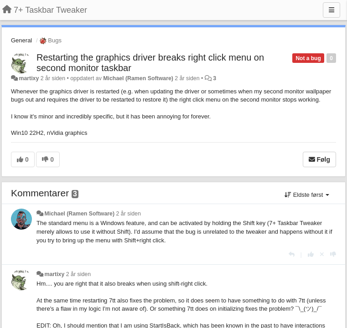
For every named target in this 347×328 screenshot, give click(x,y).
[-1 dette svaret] (333, 254)
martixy (29, 78)
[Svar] (292, 254)
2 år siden (128, 213)
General (21, 40)
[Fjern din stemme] (322, 254)
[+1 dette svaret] (311, 254)
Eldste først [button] (307, 194)
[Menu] (331, 10)
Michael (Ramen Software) (138, 78)
